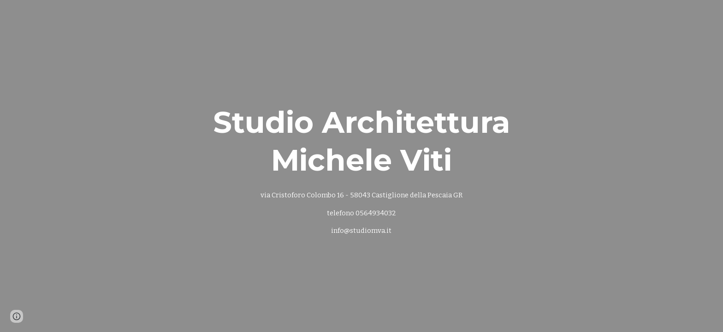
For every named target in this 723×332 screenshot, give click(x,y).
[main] (361, 166)
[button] (16, 316)
